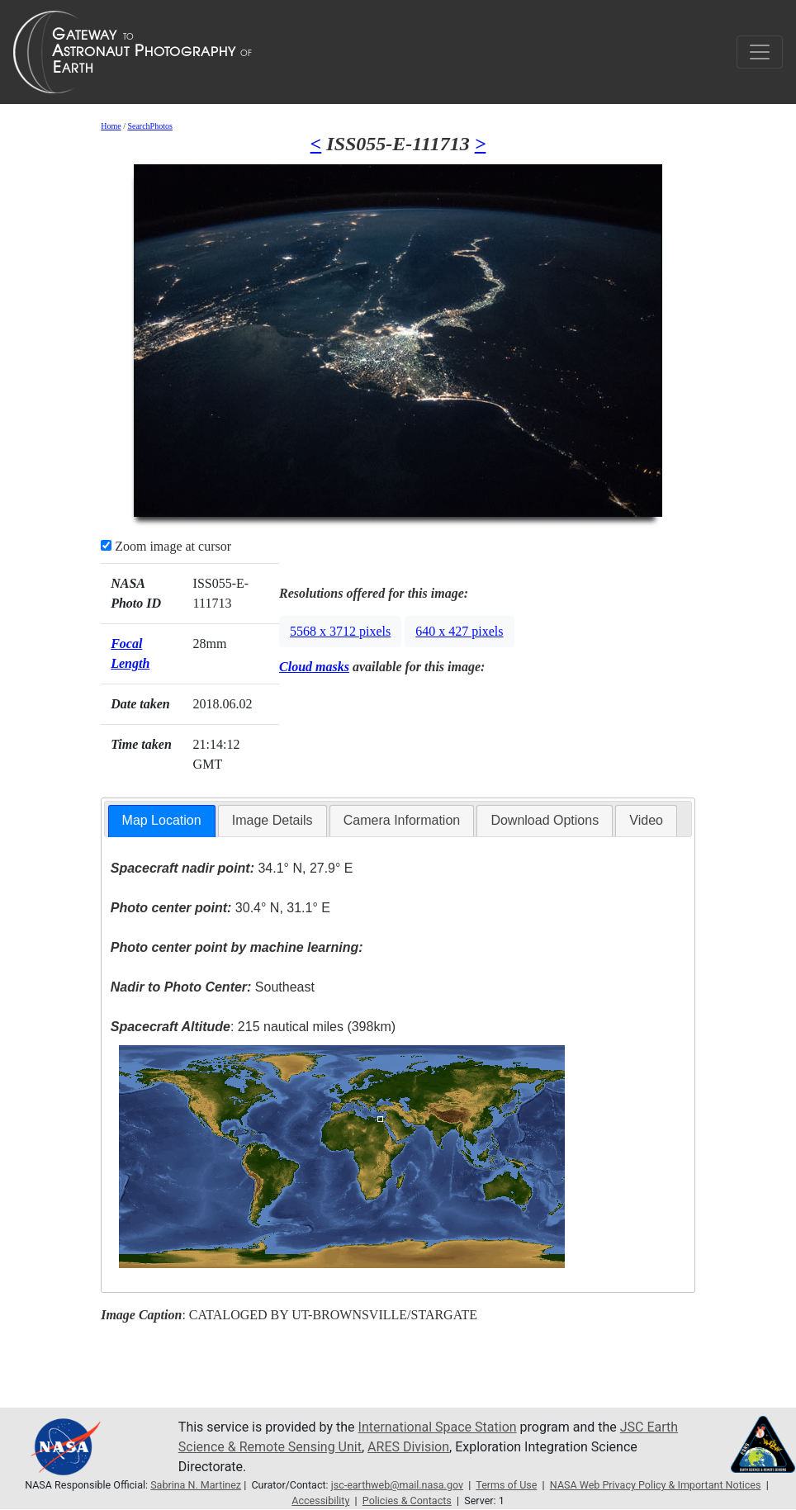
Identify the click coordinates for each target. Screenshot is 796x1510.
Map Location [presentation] (161, 820)
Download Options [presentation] (544, 820)
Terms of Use (506, 1485)
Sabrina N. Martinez (195, 1485)
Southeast (213, 987)
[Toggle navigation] (760, 52)
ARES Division (408, 1447)
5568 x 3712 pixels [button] (340, 631)
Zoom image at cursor (166, 546)
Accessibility (320, 1500)
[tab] (162, 821)
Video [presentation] (646, 820)
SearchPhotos (149, 125)
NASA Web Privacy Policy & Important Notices (655, 1485)
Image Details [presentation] (272, 820)
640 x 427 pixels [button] (459, 631)
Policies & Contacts (407, 1500)
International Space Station (437, 1427)
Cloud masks (314, 667)
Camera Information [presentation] (402, 820)
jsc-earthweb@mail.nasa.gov (397, 1485)
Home (111, 125)
